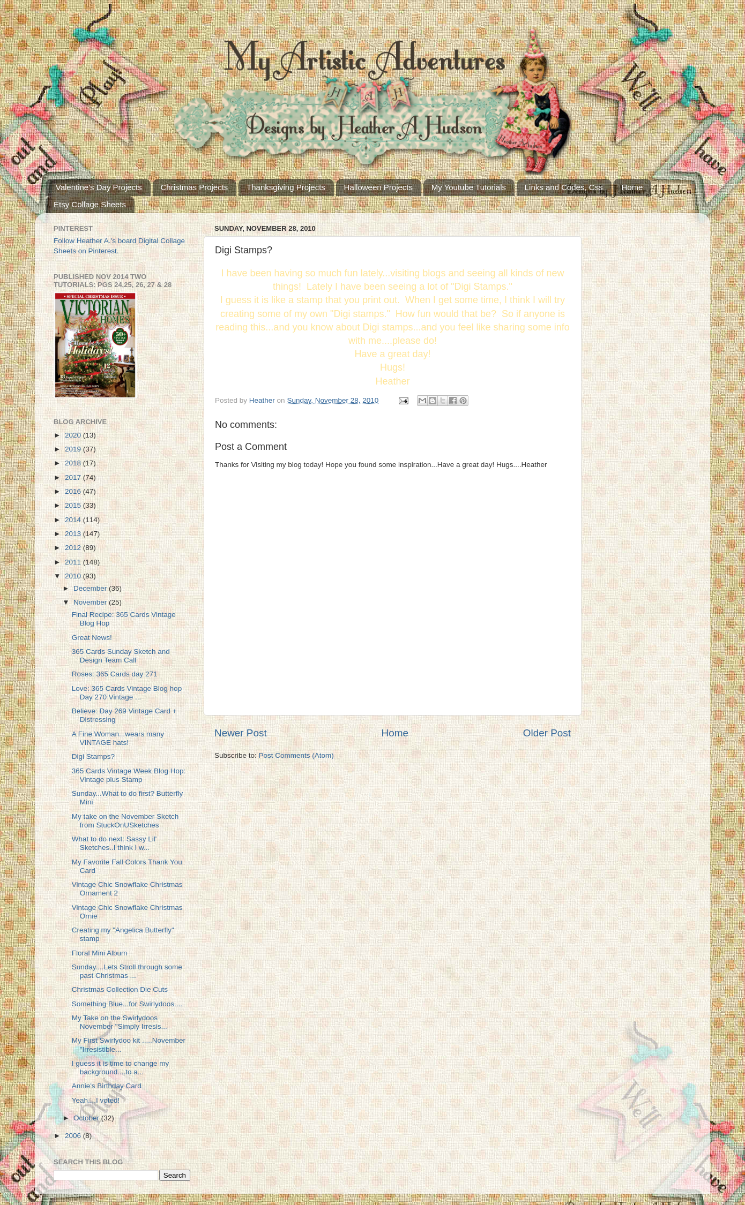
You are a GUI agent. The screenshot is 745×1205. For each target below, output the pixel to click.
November (91, 602)
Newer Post (240, 733)
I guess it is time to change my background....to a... (120, 1067)
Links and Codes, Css (564, 187)
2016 (74, 491)
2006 (74, 1136)
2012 (74, 548)
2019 (74, 449)
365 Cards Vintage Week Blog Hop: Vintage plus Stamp (129, 775)
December (91, 588)
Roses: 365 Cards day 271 (115, 674)
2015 (74, 505)
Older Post (547, 733)
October (87, 1118)
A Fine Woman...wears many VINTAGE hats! (118, 738)
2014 (74, 520)
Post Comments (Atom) (296, 755)
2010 (74, 576)
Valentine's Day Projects (99, 187)
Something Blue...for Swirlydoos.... (127, 1004)
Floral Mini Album (100, 953)
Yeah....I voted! (96, 1100)
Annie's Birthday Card (106, 1086)
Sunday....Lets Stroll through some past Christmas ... (127, 971)
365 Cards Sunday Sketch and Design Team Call (121, 655)
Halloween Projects (378, 187)
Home (632, 187)
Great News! (92, 638)
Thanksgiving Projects (286, 187)
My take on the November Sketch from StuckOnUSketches (125, 820)
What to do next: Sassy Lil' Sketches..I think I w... (114, 843)
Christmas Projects (194, 187)
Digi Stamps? (93, 756)
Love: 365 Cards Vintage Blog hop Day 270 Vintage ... (127, 692)
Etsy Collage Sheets (90, 204)
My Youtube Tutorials (468, 187)
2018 (74, 463)
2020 (74, 435)
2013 (74, 534)
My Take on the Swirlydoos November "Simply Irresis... (119, 1022)
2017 (74, 477)
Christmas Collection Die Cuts (120, 989)
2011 (74, 562)
